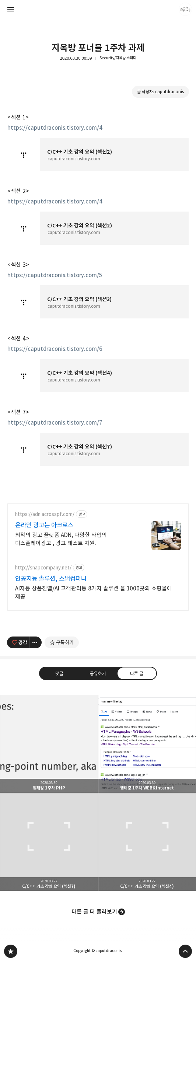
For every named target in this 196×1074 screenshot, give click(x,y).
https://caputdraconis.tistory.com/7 (54, 422)
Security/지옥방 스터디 (117, 58)
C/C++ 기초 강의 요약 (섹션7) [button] (49, 842)
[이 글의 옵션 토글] (36, 642)
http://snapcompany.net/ (43, 568)
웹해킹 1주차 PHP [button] (49, 744)
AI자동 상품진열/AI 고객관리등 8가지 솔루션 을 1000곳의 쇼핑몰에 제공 (93, 592)
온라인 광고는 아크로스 (44, 525)
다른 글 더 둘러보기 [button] (94, 911)
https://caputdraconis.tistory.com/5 (54, 275)
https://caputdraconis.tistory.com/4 (55, 127)
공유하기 (98, 673)
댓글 (59, 673)
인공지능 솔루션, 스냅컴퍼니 (51, 579)
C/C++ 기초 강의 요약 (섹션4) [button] (147, 842)
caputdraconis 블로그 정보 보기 (185, 9)
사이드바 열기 (11, 9)
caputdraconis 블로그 (11, 951)
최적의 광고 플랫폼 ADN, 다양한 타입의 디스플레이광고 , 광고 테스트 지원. (61, 539)
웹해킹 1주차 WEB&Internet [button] (147, 744)
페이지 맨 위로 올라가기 (185, 951)
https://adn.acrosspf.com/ (44, 514)
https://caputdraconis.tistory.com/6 (54, 348)
